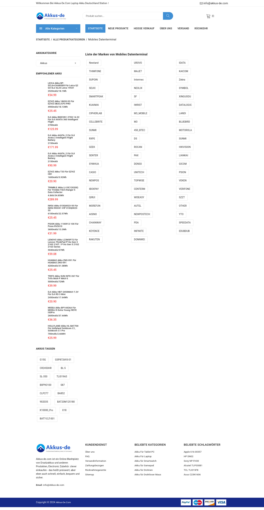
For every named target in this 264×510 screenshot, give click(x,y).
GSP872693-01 (63, 362)
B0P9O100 (45, 388)
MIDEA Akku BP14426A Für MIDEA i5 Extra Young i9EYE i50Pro (62, 313)
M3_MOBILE (140, 116)
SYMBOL (184, 91)
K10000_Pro (46, 413)
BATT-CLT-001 (47, 421)
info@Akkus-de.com (54, 488)
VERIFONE (184, 192)
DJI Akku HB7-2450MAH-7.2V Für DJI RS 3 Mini (63, 296)
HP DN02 (189, 460)
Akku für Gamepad (145, 470)
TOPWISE (139, 183)
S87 (63, 388)
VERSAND (183, 31)
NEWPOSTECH (142, 217)
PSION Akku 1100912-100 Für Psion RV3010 (63, 228)
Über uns (90, 455)
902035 (44, 404)
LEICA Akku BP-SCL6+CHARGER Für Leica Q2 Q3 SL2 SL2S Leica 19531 (63, 88)
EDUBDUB (184, 234)
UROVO (138, 65)
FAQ (87, 460)
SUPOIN (93, 82)
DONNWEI (139, 242)
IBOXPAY (94, 192)
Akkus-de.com (64, 505)
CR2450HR (46, 371)
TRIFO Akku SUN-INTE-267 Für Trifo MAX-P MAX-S (63, 280)
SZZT (182, 200)
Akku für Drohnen (144, 475)
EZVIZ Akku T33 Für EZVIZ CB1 (61, 175)
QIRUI (92, 200)
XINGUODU (185, 99)
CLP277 (44, 396)
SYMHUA (94, 167)
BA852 (61, 396)
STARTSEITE (95, 31)
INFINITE (139, 234)
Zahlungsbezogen (95, 470)
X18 (64, 413)
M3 (136, 124)
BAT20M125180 (66, 404)
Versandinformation (96, 465)
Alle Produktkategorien (69, 42)
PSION (182, 175)
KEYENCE (94, 234)
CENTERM (139, 192)
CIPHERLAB (95, 116)
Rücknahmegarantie (96, 475)
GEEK (92, 150)
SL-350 (43, 379)
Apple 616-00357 (193, 455)
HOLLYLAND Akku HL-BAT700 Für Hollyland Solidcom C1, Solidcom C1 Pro (63, 331)
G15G (43, 362)
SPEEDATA (185, 225)
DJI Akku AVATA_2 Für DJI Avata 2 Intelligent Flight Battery (61, 140)
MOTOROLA (185, 133)
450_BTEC (139, 133)
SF (135, 99)
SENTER (93, 158)
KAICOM (183, 74)
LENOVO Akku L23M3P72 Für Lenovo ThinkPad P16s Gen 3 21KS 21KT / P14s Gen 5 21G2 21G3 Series (63, 246)
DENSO (138, 167)
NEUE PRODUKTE (118, 31)
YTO (181, 217)
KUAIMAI (94, 108)
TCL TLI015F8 (191, 475)
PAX (136, 158)
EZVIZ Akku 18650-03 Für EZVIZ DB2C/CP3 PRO (61, 105)
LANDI (182, 116)
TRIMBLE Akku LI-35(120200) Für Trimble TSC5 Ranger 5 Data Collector (63, 192)
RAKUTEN (94, 242)
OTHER (183, 209)
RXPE (92, 141)
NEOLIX (138, 91)
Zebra (182, 82)
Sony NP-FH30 (192, 465)
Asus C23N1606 (193, 480)
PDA (136, 225)
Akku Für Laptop (143, 460)
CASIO (92, 175)
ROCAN (138, 150)
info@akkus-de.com (214, 3)
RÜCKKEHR (201, 31)
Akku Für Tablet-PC (145, 455)
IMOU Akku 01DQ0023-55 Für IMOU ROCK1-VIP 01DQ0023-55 (63, 211)
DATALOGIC (185, 108)
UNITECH (139, 175)
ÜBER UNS (166, 31)
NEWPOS (94, 183)
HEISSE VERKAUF (144, 31)
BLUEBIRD (184, 124)
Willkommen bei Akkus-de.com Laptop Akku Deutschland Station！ (73, 3)
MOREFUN (94, 209)
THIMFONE (95, 74)
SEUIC (92, 91)
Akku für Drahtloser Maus (148, 480)
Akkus (43, 66)
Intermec (139, 82)
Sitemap (89, 480)
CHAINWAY (95, 225)
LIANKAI (183, 158)
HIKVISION (185, 150)
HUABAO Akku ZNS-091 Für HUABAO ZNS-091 (62, 264)
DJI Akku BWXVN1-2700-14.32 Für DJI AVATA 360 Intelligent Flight (63, 122)
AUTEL (137, 209)
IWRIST (138, 108)
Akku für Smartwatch (146, 465)
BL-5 (63, 371)
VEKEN (183, 183)
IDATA (182, 65)
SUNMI (93, 133)
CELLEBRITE (96, 124)
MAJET (138, 74)
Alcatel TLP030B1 (193, 470)
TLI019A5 (62, 379)
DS (135, 141)
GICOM (183, 167)
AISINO (93, 217)
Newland (94, 65)
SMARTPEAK (96, 99)
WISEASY (139, 200)
